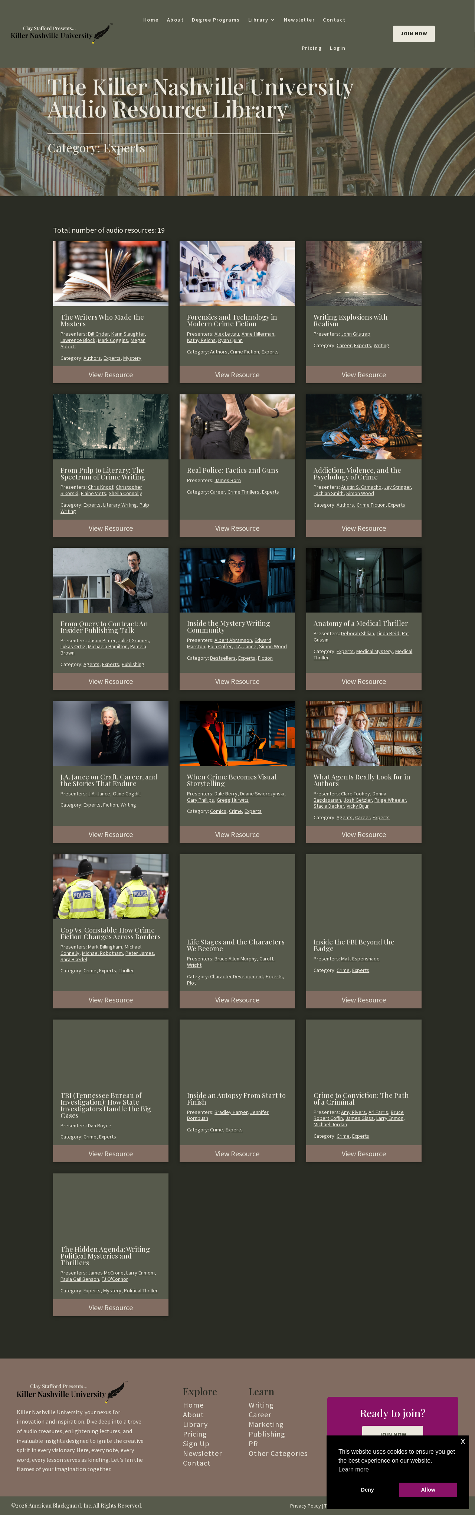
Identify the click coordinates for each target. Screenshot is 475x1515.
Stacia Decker (329, 805)
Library (258, 19)
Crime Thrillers (243, 491)
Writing (381, 345)
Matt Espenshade (360, 958)
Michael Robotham (102, 953)
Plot (191, 982)
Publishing (133, 664)
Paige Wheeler (390, 800)
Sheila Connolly (125, 493)
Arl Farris (378, 1112)
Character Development (236, 976)
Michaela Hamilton (108, 646)
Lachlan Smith (329, 493)
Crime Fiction (244, 351)
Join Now (414, 33)
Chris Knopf (100, 487)
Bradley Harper (231, 1112)
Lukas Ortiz (72, 646)
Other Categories (278, 1453)
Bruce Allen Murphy (235, 958)
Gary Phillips (200, 800)
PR (253, 1443)
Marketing (266, 1424)
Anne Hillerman (258, 333)
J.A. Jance (245, 646)
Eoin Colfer (220, 646)
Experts (112, 358)
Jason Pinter (101, 640)
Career (344, 345)
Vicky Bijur (358, 805)
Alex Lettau (226, 333)
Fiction (265, 658)
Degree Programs (216, 19)
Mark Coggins (113, 340)
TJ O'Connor (115, 1279)
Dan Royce (99, 1125)
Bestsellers (223, 658)
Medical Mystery (374, 651)
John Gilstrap (355, 333)
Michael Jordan (330, 1124)
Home (151, 19)
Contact (334, 19)
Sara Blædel (73, 959)
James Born (227, 480)
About (175, 19)
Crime (235, 811)
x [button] (463, 1440)
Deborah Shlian (357, 633)
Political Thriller (141, 1290)
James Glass (359, 1118)
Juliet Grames (133, 640)
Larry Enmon (389, 1118)
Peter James (139, 953)
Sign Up (196, 1443)
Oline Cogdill (127, 793)
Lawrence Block (77, 340)
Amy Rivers (353, 1112)
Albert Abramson (233, 640)
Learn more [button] (353, 1469)
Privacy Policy (305, 1505)
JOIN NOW (392, 1434)
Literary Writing (120, 504)
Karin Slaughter (128, 333)
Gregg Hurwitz (233, 800)
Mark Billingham (105, 946)
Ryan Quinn (230, 340)
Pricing (312, 48)
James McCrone (106, 1272)
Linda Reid (388, 633)
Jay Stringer (397, 487)
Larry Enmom (140, 1272)
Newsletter (299, 19)
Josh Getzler (358, 800)
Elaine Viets (93, 493)
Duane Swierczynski (262, 793)
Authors (92, 358)
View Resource (111, 374)
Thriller (126, 970)
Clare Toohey (355, 793)
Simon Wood (360, 493)
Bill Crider (98, 333)
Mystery (132, 358)
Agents (91, 664)
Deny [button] (367, 1490)
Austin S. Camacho (361, 487)
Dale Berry (226, 793)
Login (338, 48)
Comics (218, 811)
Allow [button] (428, 1490)
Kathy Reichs (201, 340)
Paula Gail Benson (79, 1279)
